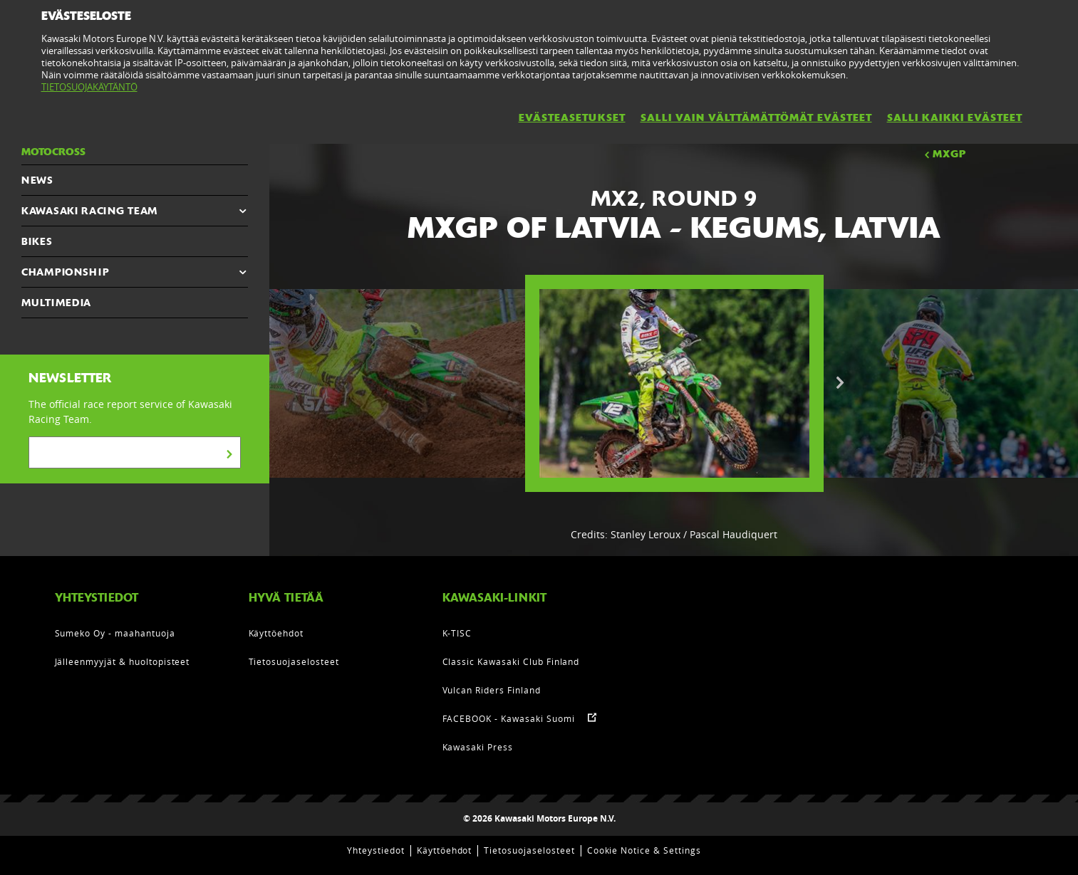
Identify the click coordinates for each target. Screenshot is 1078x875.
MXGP (944, 153)
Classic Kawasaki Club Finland (511, 661)
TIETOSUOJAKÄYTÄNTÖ (89, 86)
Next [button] (840, 383)
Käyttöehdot (276, 633)
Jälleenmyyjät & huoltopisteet (122, 661)
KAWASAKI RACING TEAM (89, 210)
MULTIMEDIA (56, 302)
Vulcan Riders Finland (491, 690)
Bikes (37, 241)
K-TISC (457, 633)
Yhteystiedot (376, 850)
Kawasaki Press (477, 747)
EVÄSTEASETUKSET (572, 117)
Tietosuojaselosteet (294, 661)
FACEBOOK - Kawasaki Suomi (508, 718)
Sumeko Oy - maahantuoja (115, 633)
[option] (674, 383)
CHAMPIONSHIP (65, 272)
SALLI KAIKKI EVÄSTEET (954, 117)
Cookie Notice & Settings (644, 850)
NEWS (37, 180)
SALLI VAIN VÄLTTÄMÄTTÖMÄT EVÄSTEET (756, 117)
